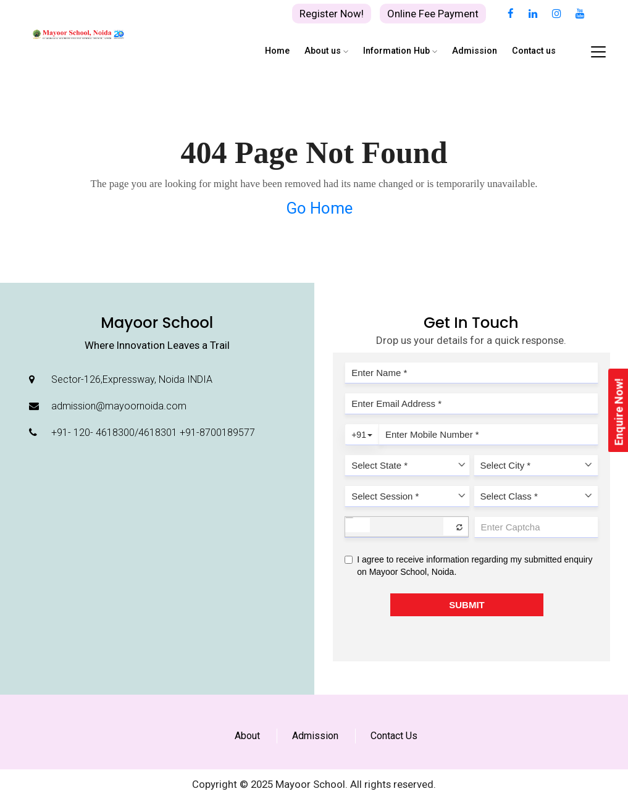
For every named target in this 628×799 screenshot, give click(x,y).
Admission (315, 736)
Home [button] (277, 51)
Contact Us (394, 736)
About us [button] (326, 51)
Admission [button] (474, 51)
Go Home (319, 208)
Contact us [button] (534, 51)
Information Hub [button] (400, 51)
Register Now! (331, 13)
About (247, 736)
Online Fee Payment (433, 13)
